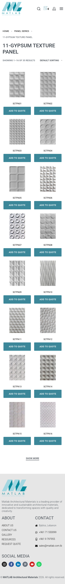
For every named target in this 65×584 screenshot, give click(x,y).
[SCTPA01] (17, 84)
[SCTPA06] (48, 178)
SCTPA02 (48, 103)
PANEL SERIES (21, 31)
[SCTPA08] (48, 226)
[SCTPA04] (48, 131)
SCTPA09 (17, 292)
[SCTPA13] (17, 367)
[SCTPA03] (17, 131)
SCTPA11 (17, 339)
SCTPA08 (48, 245)
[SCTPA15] (17, 414)
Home (6, 31)
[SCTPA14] (48, 367)
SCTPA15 (17, 434)
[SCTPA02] (48, 84)
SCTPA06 (48, 198)
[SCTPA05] (17, 178)
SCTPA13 (17, 386)
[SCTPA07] (17, 226)
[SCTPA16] (48, 414)
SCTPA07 (17, 245)
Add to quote (17, 111)
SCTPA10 (48, 292)
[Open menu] (61, 8)
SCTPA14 (48, 386)
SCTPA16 (48, 434)
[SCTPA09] (17, 273)
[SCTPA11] (17, 320)
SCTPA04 (48, 151)
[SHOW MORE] (32, 458)
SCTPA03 (17, 151)
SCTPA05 (17, 198)
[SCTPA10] (48, 273)
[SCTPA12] (48, 320)
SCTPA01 (17, 103)
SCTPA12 (48, 339)
